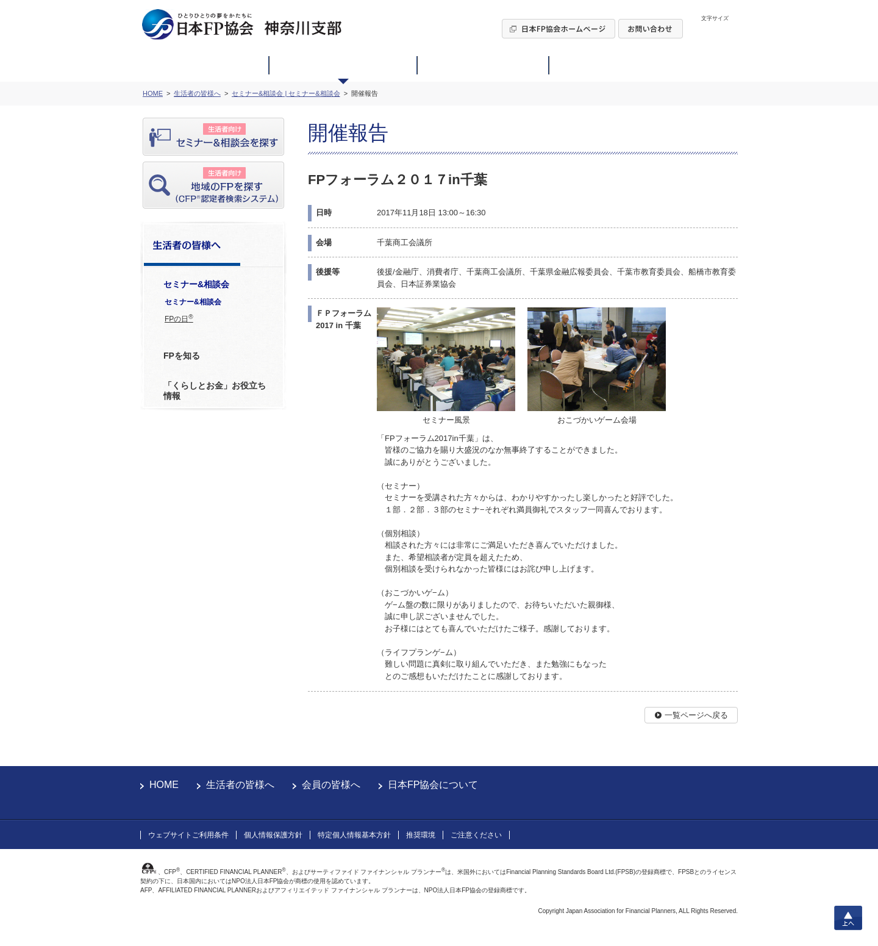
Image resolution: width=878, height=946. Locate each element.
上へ (848, 918)
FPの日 (179, 318)
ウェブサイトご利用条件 (188, 835)
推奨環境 (420, 835)
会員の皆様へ (331, 784)
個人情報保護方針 (273, 835)
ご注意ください (476, 835)
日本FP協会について (433, 784)
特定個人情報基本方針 (354, 835)
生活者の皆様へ (240, 784)
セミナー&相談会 (193, 302)
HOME (164, 784)
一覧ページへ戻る (696, 715)
